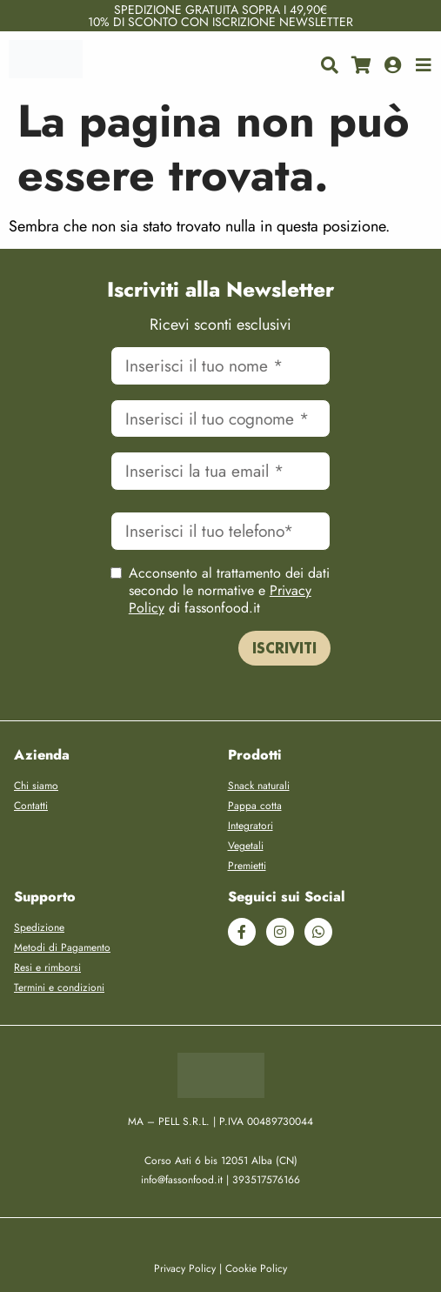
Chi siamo (36, 785)
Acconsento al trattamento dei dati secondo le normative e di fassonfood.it (229, 591)
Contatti (31, 805)
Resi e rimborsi (47, 967)
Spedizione (39, 927)
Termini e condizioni (59, 987)
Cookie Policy (256, 1268)
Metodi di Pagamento (62, 947)
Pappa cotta (255, 805)
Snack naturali (259, 785)
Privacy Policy (185, 1268)
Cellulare (220, 508)
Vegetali (246, 846)
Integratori (250, 825)
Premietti (247, 866)
